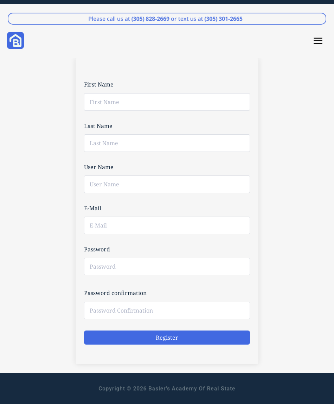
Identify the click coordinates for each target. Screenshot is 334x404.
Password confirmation (115, 293)
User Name (99, 167)
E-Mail (92, 208)
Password (97, 249)
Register (167, 337)
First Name (99, 84)
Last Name (98, 126)
